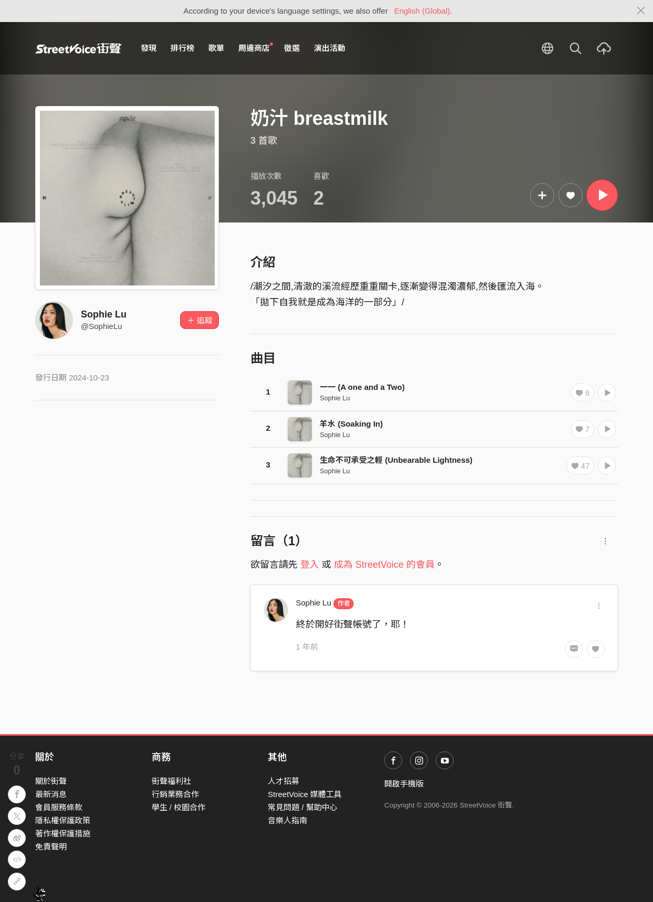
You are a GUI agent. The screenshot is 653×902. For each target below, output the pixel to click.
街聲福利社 (171, 781)
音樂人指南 (287, 820)
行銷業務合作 (175, 794)
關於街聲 (51, 781)
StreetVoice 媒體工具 (305, 794)
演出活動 (329, 48)
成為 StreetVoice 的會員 (384, 564)
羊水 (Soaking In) (351, 423)
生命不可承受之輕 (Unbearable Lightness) (396, 459)
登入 (309, 564)
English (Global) (422, 10)
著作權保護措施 (62, 833)
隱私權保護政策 (62, 820)
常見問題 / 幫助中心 (303, 807)
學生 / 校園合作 (179, 807)
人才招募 (283, 781)
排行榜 (182, 48)
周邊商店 (255, 48)
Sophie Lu (104, 314)
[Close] (641, 11)
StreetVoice (78, 48)
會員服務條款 (58, 807)
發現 (148, 48)
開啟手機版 (404, 783)
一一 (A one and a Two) (362, 387)
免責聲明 (51, 846)
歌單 (216, 48)
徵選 (292, 48)
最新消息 (51, 794)
